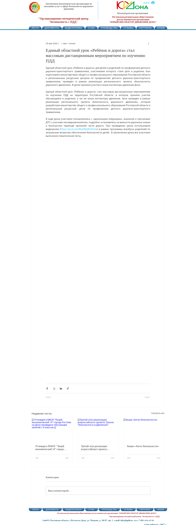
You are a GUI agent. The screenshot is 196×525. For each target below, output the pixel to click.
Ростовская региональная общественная (133, 17)
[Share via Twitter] (54, 388)
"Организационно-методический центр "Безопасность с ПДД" (63, 20)
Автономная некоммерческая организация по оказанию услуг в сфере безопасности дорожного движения (68, 6)
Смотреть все (157, 413)
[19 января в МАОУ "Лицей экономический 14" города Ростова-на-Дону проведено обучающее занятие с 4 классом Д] (52, 429)
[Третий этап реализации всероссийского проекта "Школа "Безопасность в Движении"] (98, 429)
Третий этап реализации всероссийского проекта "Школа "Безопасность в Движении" (94, 448)
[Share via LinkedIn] (61, 388)
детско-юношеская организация (133, 19)
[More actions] (148, 43)
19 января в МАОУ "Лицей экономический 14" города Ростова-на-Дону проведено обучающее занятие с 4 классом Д (50, 448)
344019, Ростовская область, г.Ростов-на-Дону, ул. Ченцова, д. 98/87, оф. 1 (78, 520)
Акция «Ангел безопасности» (143, 446)
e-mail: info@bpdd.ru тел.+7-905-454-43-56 (134, 520)
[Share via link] (68, 388)
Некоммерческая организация (132, 13)
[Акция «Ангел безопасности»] (143, 429)
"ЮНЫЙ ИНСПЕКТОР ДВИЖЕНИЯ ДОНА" (133, 22)
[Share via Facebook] (47, 388)
